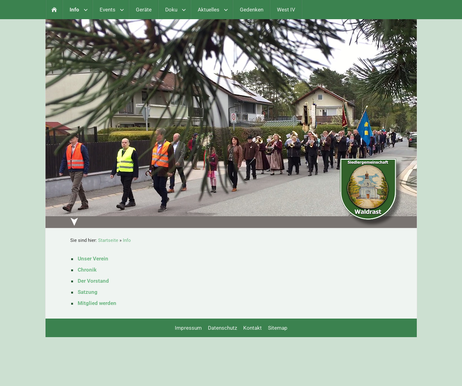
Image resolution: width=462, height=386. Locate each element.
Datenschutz (222, 328)
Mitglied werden (97, 303)
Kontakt (252, 328)
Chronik (87, 270)
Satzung (87, 292)
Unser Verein (93, 258)
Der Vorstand (93, 281)
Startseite (108, 240)
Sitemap (277, 328)
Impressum (188, 328)
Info (127, 240)
